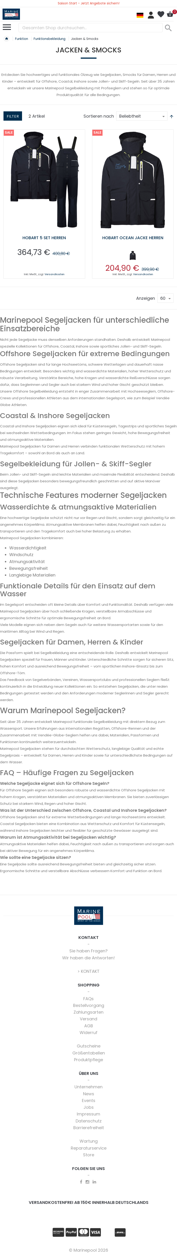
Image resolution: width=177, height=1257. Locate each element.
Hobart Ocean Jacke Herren (132, 238)
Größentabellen (88, 1053)
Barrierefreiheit (88, 1128)
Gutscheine (88, 1046)
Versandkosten (54, 274)
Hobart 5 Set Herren (44, 238)
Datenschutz (89, 1121)
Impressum (88, 1114)
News (88, 1094)
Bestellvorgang (88, 1005)
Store (88, 1155)
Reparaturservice (88, 1148)
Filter (13, 116)
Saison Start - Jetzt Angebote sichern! (88, 3)
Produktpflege (88, 1060)
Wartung (89, 1141)
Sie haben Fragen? (88, 951)
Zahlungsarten (88, 1012)
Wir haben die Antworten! (88, 958)
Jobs (89, 1107)
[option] (132, 255)
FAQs (88, 999)
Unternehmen (88, 1087)
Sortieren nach (99, 116)
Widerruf (88, 1032)
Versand (88, 1019)
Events (88, 1100)
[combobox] (91, 27)
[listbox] (133, 256)
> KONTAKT (88, 971)
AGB (88, 1026)
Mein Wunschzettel (160, 14)
